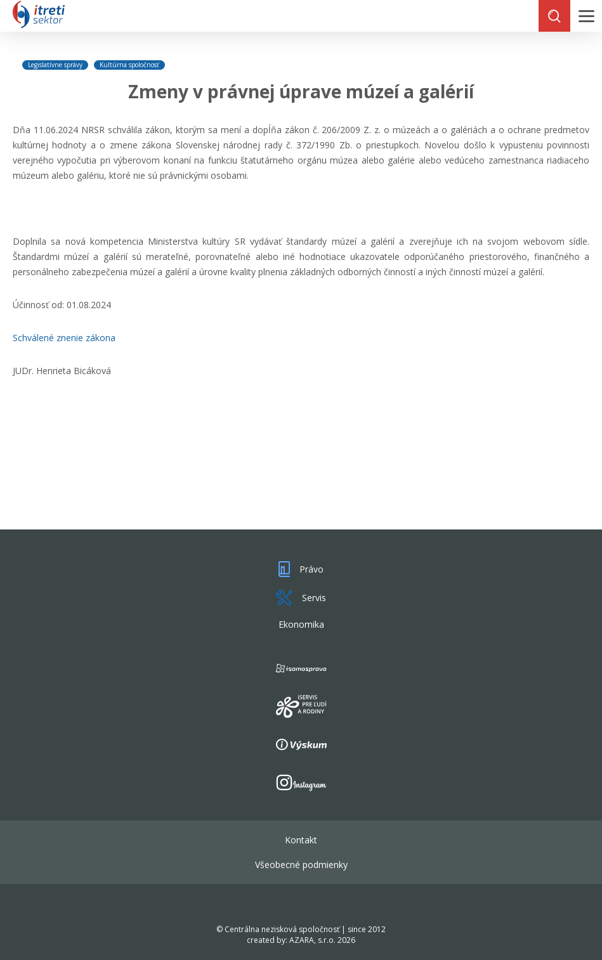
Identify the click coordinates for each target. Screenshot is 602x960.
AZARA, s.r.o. (312, 940)
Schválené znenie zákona (64, 338)
